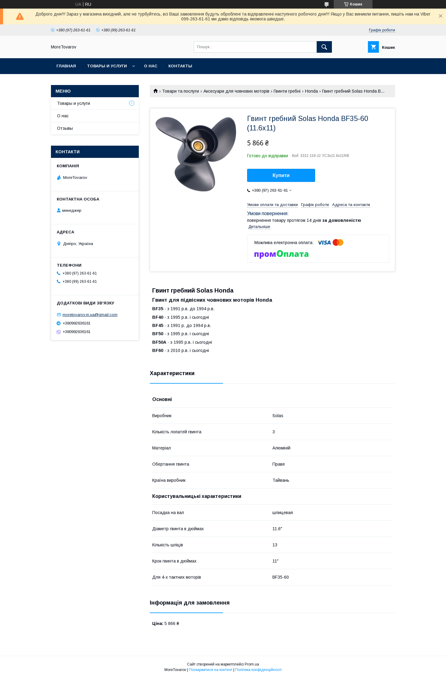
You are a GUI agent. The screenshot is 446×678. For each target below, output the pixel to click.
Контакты (180, 66)
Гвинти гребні (287, 91)
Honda (311, 91)
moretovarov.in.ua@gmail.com (90, 314)
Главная (66, 66)
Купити (281, 175)
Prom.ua (252, 664)
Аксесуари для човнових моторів (236, 91)
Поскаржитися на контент (210, 670)
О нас (150, 66)
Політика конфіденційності (258, 670)
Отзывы (65, 128)
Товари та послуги (180, 91)
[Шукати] (324, 47)
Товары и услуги (107, 66)
